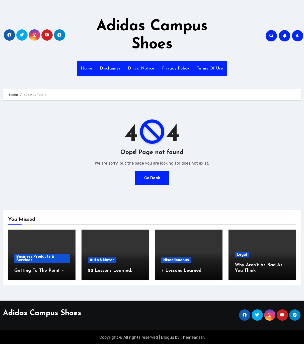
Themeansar (192, 336)
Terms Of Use (210, 68)
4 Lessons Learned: (181, 270)
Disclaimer (110, 68)
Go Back (152, 177)
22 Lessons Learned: (110, 270)
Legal (242, 254)
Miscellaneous (176, 260)
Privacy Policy (175, 68)
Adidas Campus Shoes (42, 312)
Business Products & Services (35, 258)
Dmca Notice (141, 68)
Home (86, 68)
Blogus (167, 336)
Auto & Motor (102, 260)
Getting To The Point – (39, 270)
